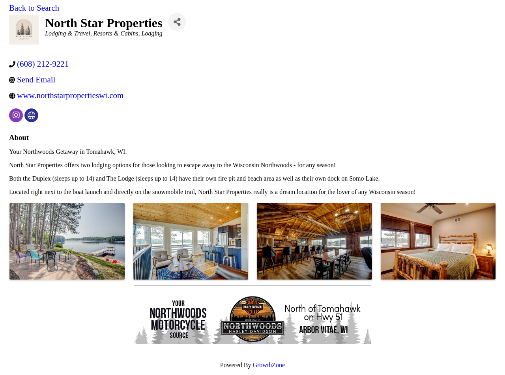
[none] (31, 115)
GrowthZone (268, 365)
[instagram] (16, 115)
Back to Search (34, 8)
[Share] (177, 22)
